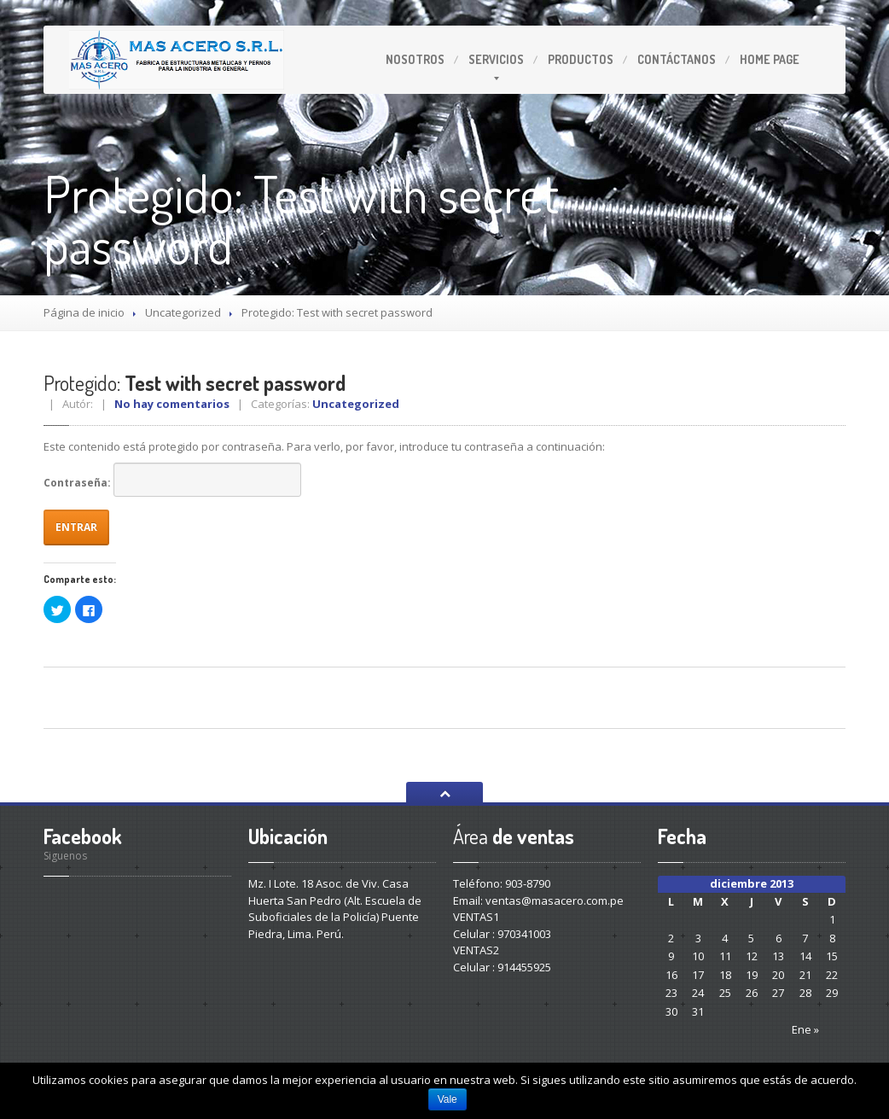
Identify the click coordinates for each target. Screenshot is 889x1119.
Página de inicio (84, 312)
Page (769, 59)
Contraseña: (172, 480)
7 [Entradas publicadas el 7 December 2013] (805, 938)
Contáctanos (676, 59)
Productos (580, 59)
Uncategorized (183, 312)
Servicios (496, 59)
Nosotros (415, 59)
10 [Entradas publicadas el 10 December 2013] (698, 956)
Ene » (805, 1029)
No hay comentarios (172, 403)
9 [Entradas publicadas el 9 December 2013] (671, 956)
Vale (447, 1099)
